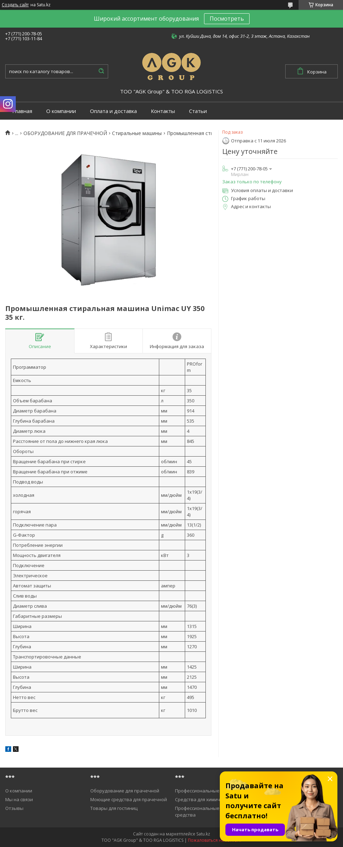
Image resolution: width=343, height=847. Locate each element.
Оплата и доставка (113, 111)
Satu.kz (203, 834)
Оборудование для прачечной (124, 791)
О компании (61, 111)
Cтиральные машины (137, 133)
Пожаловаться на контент (214, 840)
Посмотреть (227, 18)
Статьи (198, 111)
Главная (22, 111)
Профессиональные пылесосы (209, 791)
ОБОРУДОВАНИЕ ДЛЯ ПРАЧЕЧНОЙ (65, 133)
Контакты (163, 111)
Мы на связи (19, 799)
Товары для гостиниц (114, 808)
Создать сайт (15, 4)
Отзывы (14, 808)
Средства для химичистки (204, 799)
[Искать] (101, 71)
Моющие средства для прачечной (128, 799)
